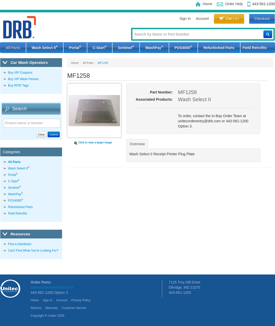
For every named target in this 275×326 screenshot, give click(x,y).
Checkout (262, 18)
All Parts (13, 48)
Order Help (230, 4)
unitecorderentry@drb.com (52, 287)
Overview (137, 144)
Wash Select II (45, 47)
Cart (229, 18)
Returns (36, 308)
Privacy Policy (81, 300)
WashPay (154, 47)
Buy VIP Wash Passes (23, 79)
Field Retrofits (255, 48)
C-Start (100, 47)
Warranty (51, 308)
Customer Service (74, 308)
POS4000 (183, 47)
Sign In (185, 18)
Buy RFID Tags (18, 85)
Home (203, 4)
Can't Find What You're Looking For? (33, 250)
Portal (75, 47)
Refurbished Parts (219, 48)
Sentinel (126, 47)
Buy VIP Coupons (20, 72)
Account (202, 18)
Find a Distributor (19, 244)
